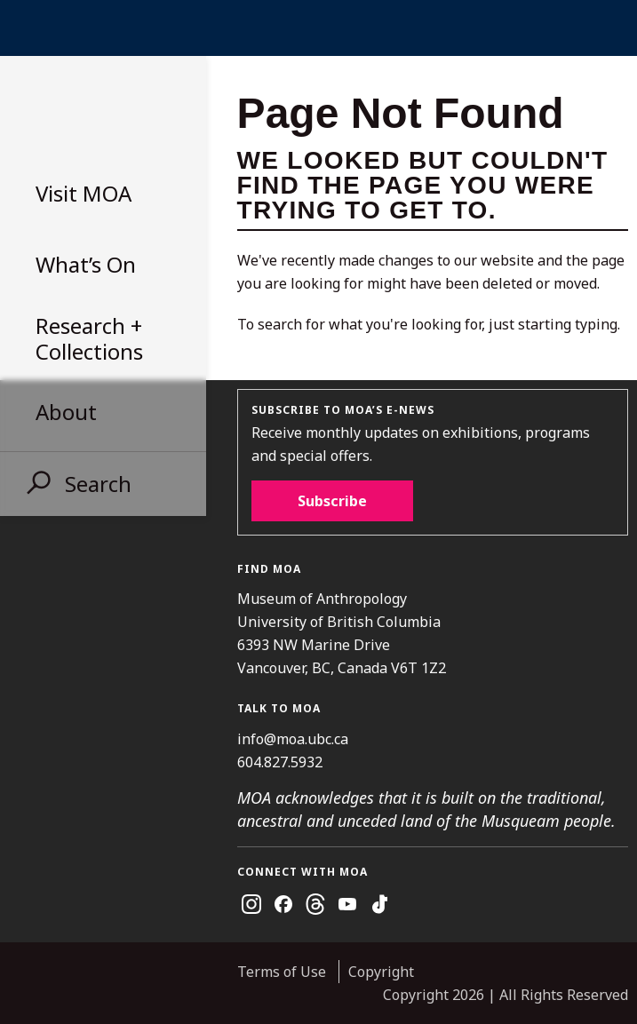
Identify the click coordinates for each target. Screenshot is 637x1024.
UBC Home (318, 28)
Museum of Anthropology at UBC (97, 112)
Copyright (381, 971)
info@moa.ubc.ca (292, 739)
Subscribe (332, 501)
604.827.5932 (279, 762)
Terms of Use (281, 971)
